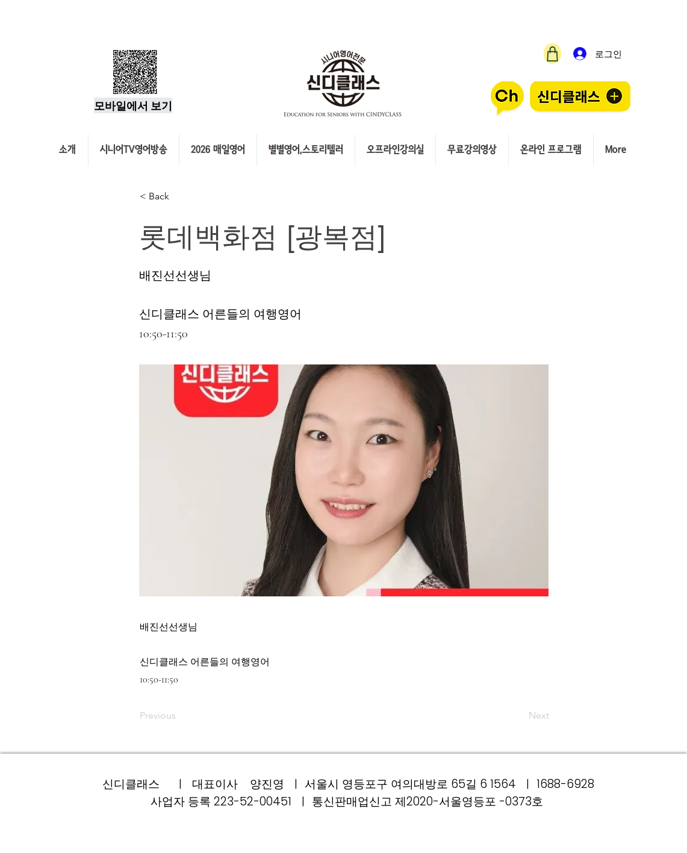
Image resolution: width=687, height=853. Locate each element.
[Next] (519, 716)
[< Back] (179, 196)
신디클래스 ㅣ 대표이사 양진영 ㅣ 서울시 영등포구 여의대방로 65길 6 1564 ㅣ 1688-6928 (348, 784)
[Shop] (552, 53)
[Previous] (179, 716)
